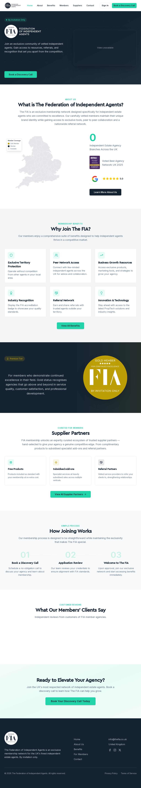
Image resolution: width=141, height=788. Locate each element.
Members (64, 5)
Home (30, 5)
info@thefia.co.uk (118, 739)
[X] (119, 750)
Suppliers (77, 5)
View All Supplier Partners (70, 494)
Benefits (51, 5)
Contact (90, 5)
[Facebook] (110, 750)
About (40, 5)
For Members (81, 754)
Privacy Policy (111, 773)
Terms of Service (129, 773)
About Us (79, 744)
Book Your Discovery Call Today (70, 701)
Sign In (105, 5)
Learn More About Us (105, 192)
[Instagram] (114, 750)
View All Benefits (70, 325)
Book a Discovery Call (124, 5)
